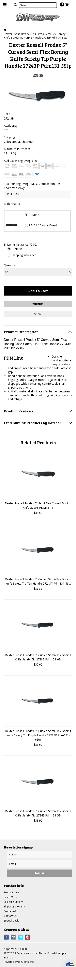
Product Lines (11, 892)
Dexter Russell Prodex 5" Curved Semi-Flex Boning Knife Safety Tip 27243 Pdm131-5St (38, 813)
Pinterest (27, 937)
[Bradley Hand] (21, 166)
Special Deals (11, 920)
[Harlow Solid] (21, 174)
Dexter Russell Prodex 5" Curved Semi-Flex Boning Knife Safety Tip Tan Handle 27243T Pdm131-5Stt (38, 581)
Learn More (10, 897)
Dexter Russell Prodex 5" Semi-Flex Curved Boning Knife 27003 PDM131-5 (38, 505)
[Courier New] (57, 166)
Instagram (13, 937)
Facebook (6, 937)
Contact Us (10, 916)
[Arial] (14, 166)
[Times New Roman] (28, 174)
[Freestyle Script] (14, 174)
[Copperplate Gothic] (49, 166)
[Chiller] (35, 166)
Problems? (10, 911)
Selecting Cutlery (13, 902)
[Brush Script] (28, 166)
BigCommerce (26, 962)
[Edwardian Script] (64, 166)
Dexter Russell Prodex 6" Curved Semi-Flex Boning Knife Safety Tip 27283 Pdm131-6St (38, 657)
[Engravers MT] (7, 174)
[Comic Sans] (42, 166)
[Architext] (7, 166)
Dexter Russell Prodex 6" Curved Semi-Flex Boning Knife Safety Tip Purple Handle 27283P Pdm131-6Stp (38, 735)
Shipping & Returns (15, 906)
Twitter (20, 937)
